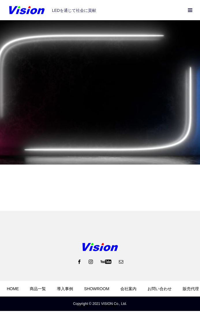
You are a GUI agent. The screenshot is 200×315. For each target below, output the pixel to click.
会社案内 (128, 288)
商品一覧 (38, 288)
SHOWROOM (96, 288)
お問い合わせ (159, 288)
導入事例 (65, 288)
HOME (13, 288)
